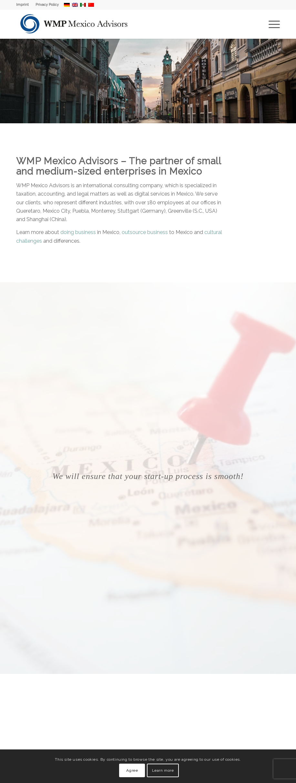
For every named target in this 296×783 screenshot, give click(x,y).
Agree (132, 770)
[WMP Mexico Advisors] (74, 24)
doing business (78, 232)
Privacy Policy (47, 5)
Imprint (22, 5)
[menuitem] (24, 4)
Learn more (163, 770)
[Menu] (271, 24)
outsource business (145, 232)
